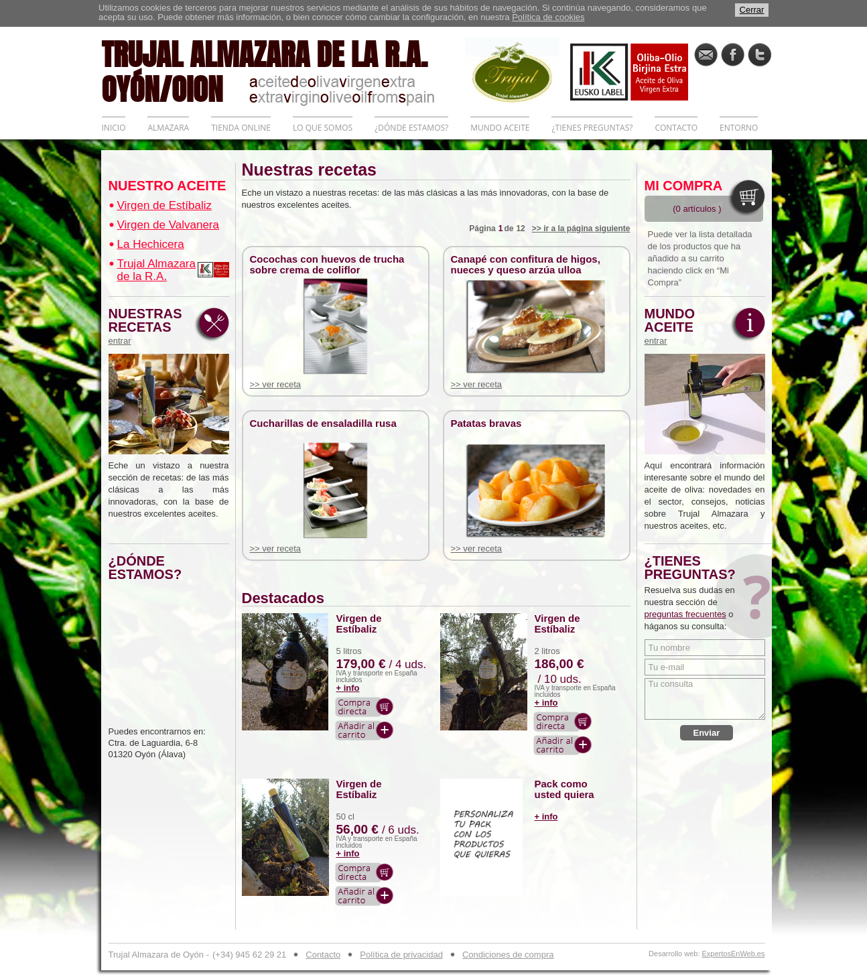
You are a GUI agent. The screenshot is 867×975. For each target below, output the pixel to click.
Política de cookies (548, 17)
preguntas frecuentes (685, 614)
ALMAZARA (168, 127)
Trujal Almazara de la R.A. (156, 270)
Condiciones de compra (508, 954)
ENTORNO (739, 127)
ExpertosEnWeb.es (733, 954)
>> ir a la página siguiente (581, 228)
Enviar (706, 733)
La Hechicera (150, 244)
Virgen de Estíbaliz (164, 205)
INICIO (114, 127)
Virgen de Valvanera (168, 224)
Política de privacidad (401, 954)
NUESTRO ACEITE (167, 185)
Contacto (323, 954)
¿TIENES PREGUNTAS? (591, 127)
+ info (348, 688)
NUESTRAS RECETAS (149, 326)
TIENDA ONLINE (241, 127)
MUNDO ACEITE (499, 127)
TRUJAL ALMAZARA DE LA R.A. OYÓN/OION (283, 70)
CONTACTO (676, 127)
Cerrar (752, 10)
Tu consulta (705, 699)
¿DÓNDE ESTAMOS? (411, 127)
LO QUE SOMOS (322, 127)
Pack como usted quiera (564, 789)
